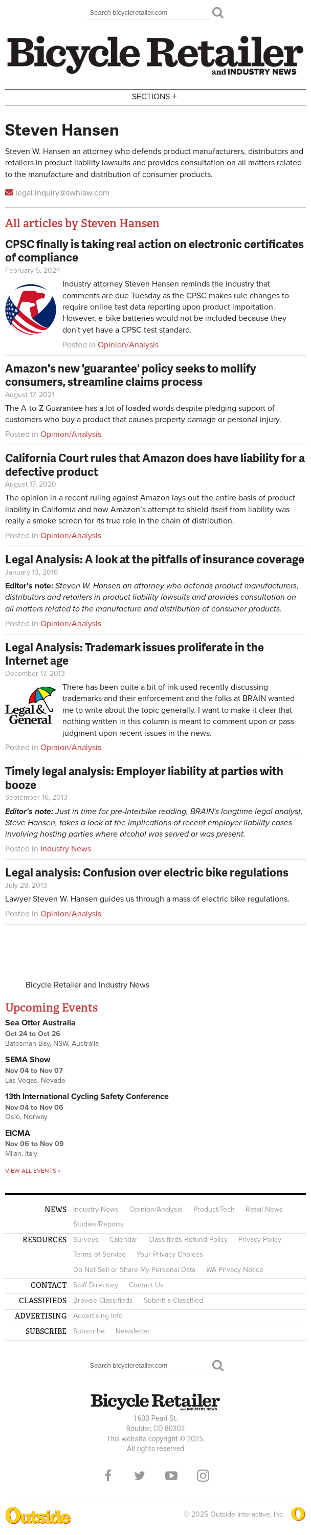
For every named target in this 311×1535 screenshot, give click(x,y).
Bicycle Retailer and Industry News (87, 985)
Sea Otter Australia (40, 1023)
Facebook (108, 1476)
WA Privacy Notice (234, 1269)
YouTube (171, 1476)
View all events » (32, 1170)
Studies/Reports (98, 1224)
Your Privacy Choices (170, 1254)
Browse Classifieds (103, 1300)
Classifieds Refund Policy (188, 1239)
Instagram (203, 1476)
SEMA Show (27, 1060)
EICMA (17, 1133)
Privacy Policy (259, 1239)
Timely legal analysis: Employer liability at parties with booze (144, 777)
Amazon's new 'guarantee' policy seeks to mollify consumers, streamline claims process (130, 374)
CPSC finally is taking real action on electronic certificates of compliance (154, 250)
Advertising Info (98, 1315)
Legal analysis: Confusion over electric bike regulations (146, 872)
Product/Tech (214, 1209)
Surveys (86, 1239)
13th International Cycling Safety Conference (87, 1096)
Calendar (123, 1239)
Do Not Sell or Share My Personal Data (134, 1269)
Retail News (264, 1209)
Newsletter (133, 1331)
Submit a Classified (173, 1300)
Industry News (65, 849)
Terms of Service (99, 1254)
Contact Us (146, 1285)
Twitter (140, 1476)
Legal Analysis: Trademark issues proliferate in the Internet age (134, 653)
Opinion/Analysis (128, 345)
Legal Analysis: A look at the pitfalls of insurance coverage (154, 559)
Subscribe (89, 1331)
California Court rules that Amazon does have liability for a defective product (155, 464)
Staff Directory (95, 1285)
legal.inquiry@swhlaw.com (62, 193)
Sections (155, 96)
